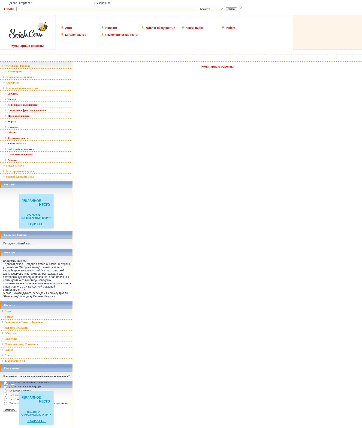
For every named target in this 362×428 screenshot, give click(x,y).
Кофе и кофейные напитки (21, 104)
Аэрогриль (11, 82)
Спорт (7, 355)
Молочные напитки (17, 115)
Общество (9, 333)
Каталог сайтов (73, 34)
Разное (7, 349)
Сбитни (10, 132)
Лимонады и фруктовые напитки (25, 110)
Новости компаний (15, 327)
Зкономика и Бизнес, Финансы (22, 322)
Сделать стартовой (19, 3)
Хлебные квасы (15, 143)
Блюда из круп (13, 165)
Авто (66, 28)
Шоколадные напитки (19, 154)
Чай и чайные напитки (19, 149)
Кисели (10, 99)
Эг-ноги (11, 160)
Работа (228, 28)
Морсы (10, 121)
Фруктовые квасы (17, 138)
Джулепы (11, 93)
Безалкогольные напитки (20, 88)
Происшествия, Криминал (20, 344)
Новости (109, 28)
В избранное (102, 3)
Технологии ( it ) (13, 361)
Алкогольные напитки (18, 77)
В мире (7, 316)
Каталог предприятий (158, 28)
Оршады (11, 126)
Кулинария (13, 71)
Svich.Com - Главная (16, 66)
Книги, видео (192, 28)
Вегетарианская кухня (18, 171)
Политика (9, 338)
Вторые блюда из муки (18, 176)
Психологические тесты (119, 34)
